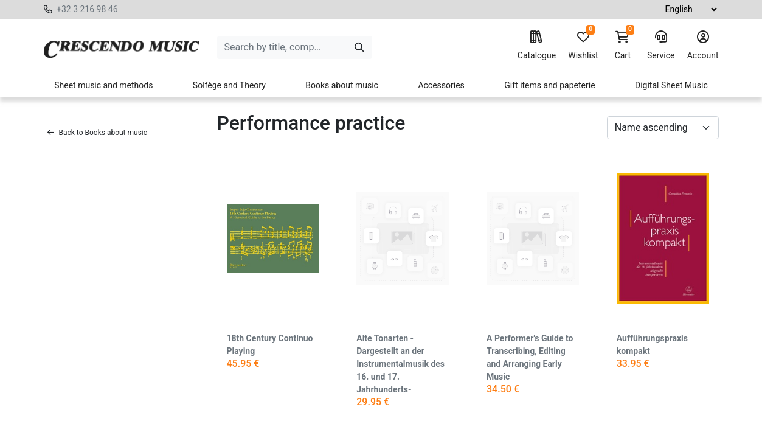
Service (661, 45)
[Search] (359, 47)
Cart (623, 45)
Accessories (441, 85)
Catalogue (537, 45)
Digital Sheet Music (671, 85)
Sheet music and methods (103, 85)
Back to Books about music (97, 132)
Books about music (341, 85)
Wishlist (583, 45)
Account (703, 45)
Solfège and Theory (229, 85)
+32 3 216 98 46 (87, 9)
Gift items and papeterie (549, 85)
